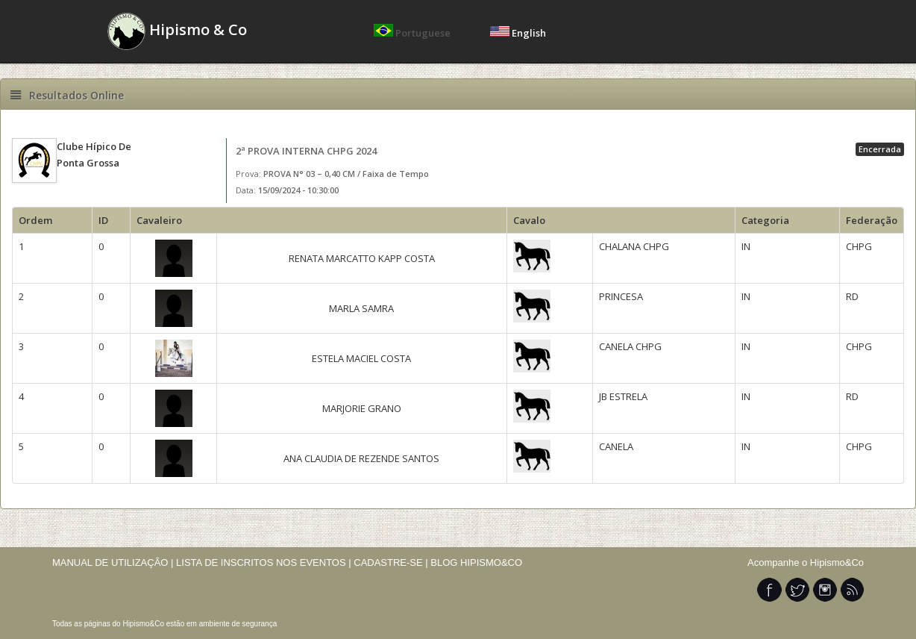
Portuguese (413, 33)
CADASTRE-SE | (392, 562)
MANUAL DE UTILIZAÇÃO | (113, 562)
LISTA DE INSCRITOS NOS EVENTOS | (263, 562)
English (518, 33)
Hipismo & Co (177, 31)
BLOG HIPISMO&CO (476, 562)
